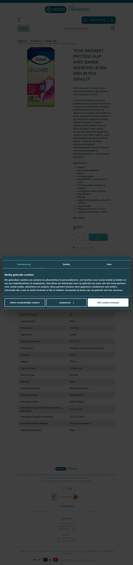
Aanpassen (66, 302)
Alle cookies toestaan (108, 302)
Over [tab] (109, 264)
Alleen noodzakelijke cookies (25, 302)
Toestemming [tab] (24, 264)
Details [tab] (66, 264)
